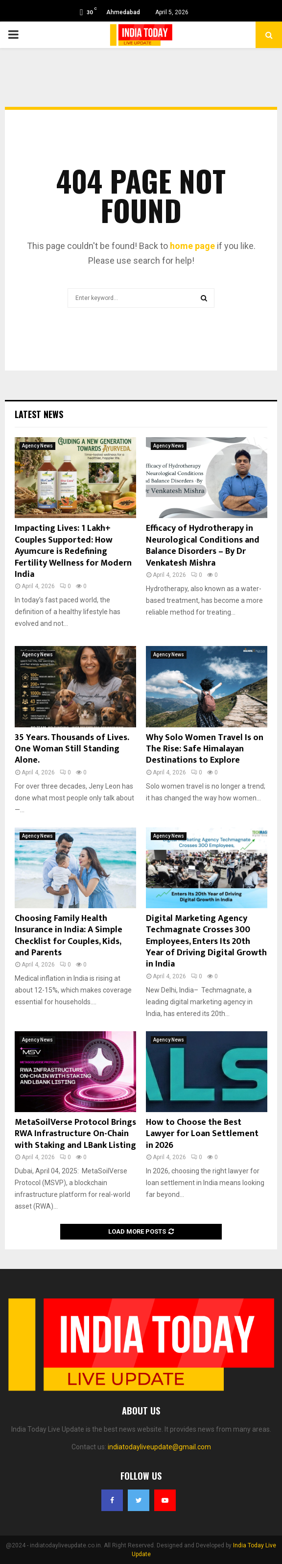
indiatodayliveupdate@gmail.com (159, 1447)
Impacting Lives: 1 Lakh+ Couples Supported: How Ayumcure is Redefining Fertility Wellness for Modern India (73, 551)
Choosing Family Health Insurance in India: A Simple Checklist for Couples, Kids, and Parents (68, 935)
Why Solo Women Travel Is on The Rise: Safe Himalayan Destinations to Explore (204, 749)
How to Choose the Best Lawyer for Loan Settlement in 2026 (202, 1134)
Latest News (39, 414)
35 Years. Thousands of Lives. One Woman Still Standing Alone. (72, 749)
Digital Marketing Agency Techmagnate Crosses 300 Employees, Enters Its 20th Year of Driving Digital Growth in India (206, 941)
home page (192, 246)
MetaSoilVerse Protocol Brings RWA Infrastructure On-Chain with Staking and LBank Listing (75, 1134)
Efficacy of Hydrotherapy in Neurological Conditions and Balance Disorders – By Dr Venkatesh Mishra (202, 545)
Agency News (37, 445)
